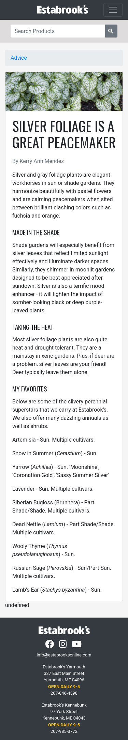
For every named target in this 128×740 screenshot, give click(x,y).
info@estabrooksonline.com (64, 654)
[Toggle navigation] (113, 10)
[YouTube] (77, 645)
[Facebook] (50, 645)
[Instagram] (63, 645)
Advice (19, 58)
